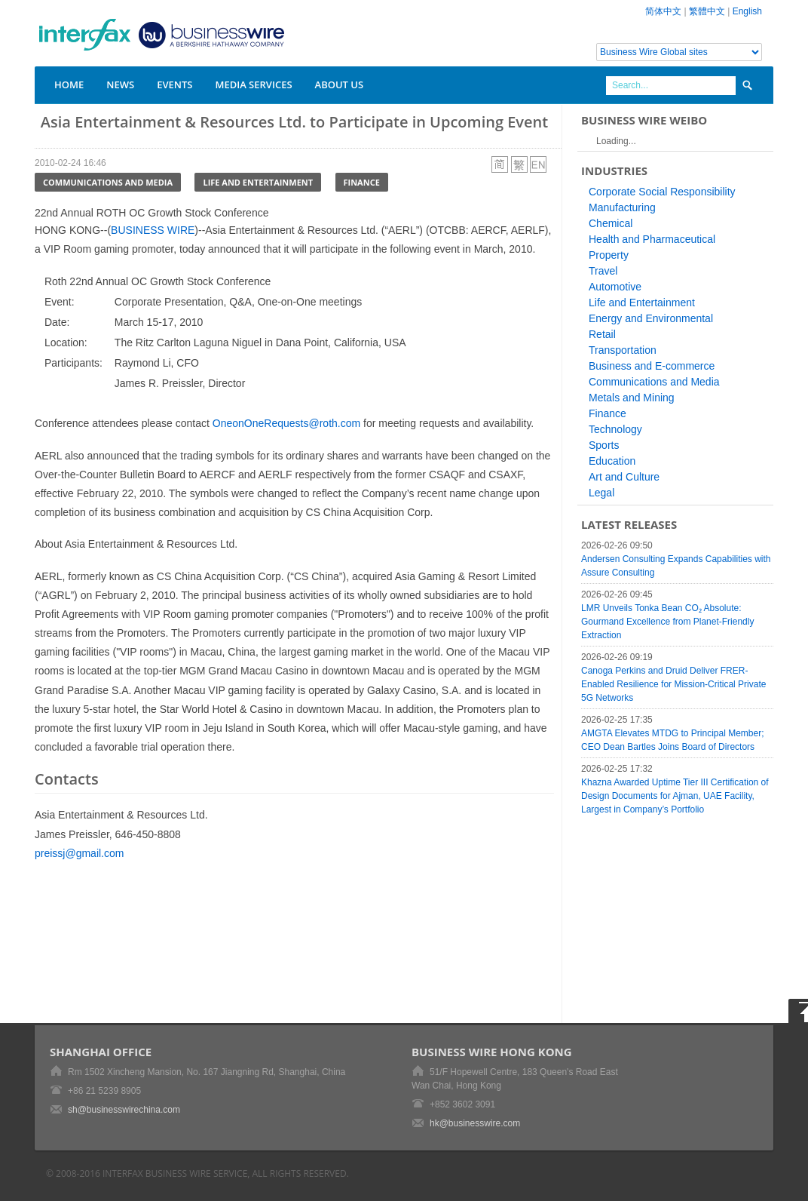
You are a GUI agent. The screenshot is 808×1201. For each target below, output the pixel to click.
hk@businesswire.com (475, 1123)
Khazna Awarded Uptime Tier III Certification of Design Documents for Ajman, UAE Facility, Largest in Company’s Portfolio (675, 796)
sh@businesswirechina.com (124, 1109)
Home (69, 84)
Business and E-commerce (652, 366)
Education (612, 461)
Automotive (615, 287)
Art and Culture (624, 477)
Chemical (610, 223)
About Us (339, 84)
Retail (602, 334)
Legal (601, 493)
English (747, 11)
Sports (604, 445)
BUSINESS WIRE (152, 230)
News (120, 84)
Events (174, 84)
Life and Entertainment (258, 182)
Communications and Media (108, 182)
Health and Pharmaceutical (652, 239)
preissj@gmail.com (79, 853)
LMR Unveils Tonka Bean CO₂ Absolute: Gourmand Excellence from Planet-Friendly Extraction (667, 621)
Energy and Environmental (651, 318)
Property (609, 255)
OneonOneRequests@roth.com (286, 423)
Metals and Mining (632, 398)
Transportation (622, 350)
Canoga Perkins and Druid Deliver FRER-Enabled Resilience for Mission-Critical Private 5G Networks (673, 684)
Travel (603, 271)
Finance (362, 182)
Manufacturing (622, 207)
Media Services (253, 84)
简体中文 (663, 11)
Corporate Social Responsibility (662, 192)
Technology (615, 429)
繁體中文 (707, 11)
